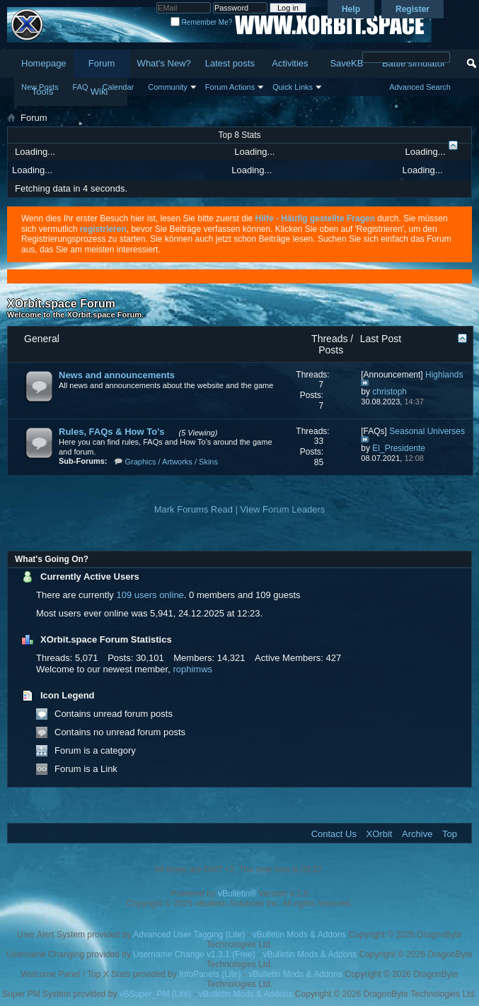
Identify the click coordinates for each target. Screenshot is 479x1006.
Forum (101, 63)
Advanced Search (420, 87)
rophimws (192, 669)
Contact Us (334, 834)
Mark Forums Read (193, 509)
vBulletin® (237, 894)
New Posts (40, 87)
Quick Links (292, 87)
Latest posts (230, 63)
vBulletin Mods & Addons (300, 935)
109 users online (149, 595)
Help (351, 9)
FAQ (80, 87)
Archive (417, 834)
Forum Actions (230, 87)
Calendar (118, 87)
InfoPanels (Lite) (210, 974)
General (41, 338)
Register (412, 9)
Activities (290, 63)
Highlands (444, 375)
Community (167, 87)
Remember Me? (201, 22)
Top (449, 834)
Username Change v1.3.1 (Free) (194, 954)
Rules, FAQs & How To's (111, 431)
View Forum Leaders (283, 509)
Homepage (44, 63)
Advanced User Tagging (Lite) (189, 935)
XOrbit (380, 834)
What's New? (164, 63)
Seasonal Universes (427, 431)
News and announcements (117, 375)
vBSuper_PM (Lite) (155, 994)
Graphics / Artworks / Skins (171, 461)
